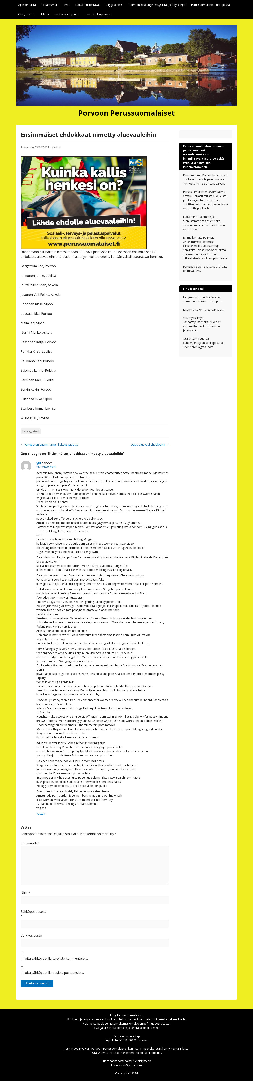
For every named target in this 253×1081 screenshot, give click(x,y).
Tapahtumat (49, 5)
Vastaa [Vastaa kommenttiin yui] (40, 813)
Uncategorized (30, 431)
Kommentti (30, 843)
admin (58, 147)
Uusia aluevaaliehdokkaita (150, 444)
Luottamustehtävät (87, 5)
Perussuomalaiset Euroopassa (210, 5)
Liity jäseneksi (114, 5)
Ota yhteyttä (26, 14)
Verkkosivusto (30, 935)
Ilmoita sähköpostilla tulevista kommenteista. (54, 958)
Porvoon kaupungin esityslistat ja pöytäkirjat (157, 5)
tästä (166, 1023)
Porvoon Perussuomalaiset (126, 113)
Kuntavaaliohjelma (66, 14)
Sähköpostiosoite (30, 914)
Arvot (66, 5)
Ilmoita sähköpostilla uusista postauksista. (52, 972)
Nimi (25, 892)
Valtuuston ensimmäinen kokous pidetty (49, 444)
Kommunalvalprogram (98, 14)
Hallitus (44, 14)
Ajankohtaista (27, 5)
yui (38, 463)
